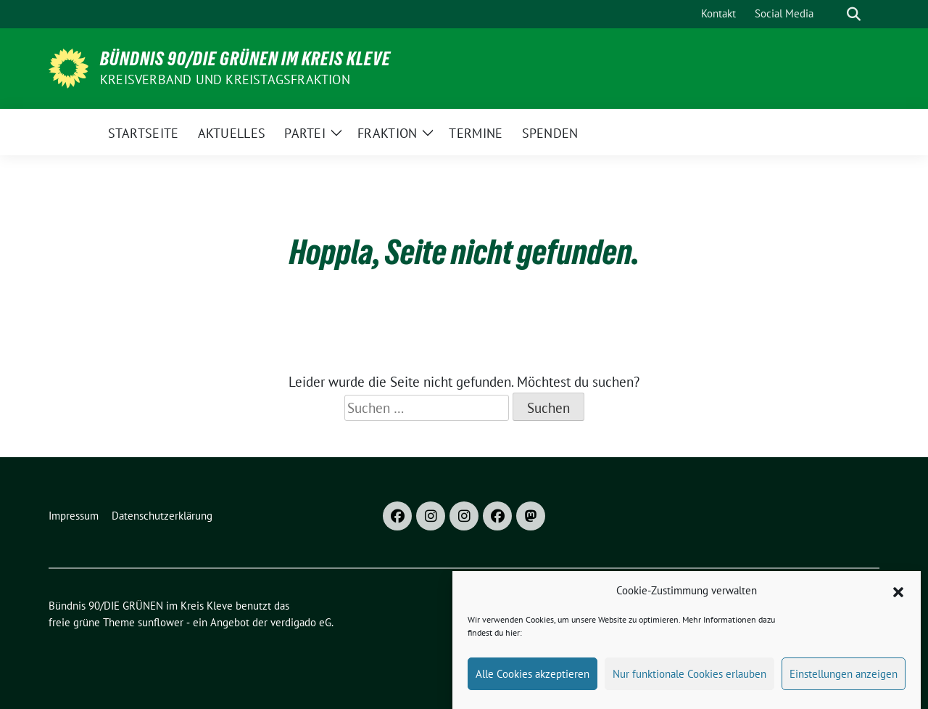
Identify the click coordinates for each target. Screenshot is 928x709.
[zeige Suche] (854, 14)
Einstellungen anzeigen (844, 675)
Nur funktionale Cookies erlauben (689, 675)
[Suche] (833, 14)
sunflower (160, 622)
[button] (898, 593)
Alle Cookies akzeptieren (532, 675)
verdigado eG (300, 622)
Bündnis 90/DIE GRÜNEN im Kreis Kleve (245, 59)
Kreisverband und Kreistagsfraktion (225, 79)
